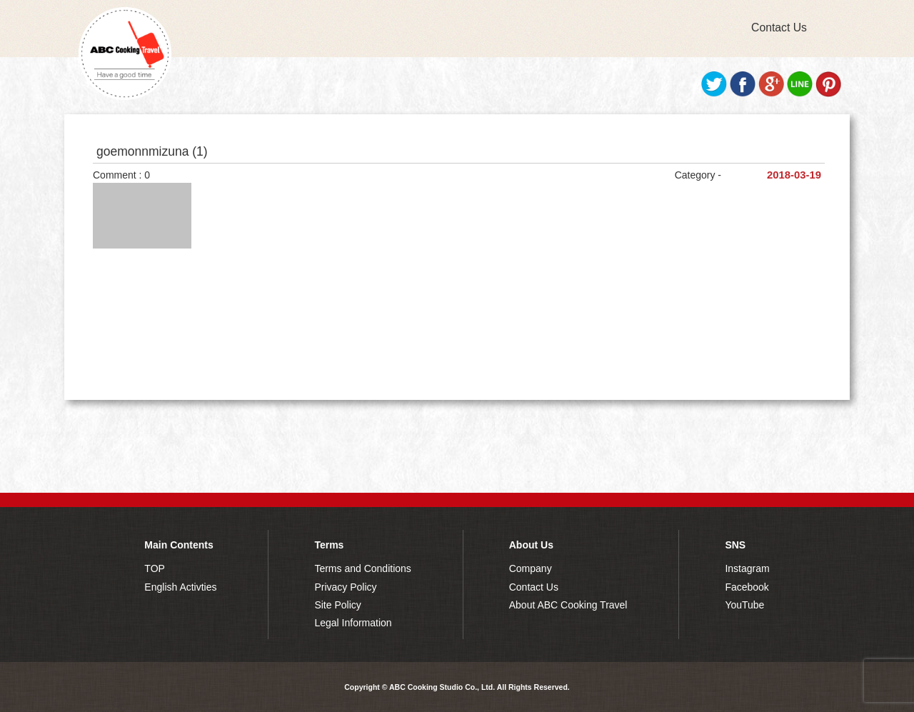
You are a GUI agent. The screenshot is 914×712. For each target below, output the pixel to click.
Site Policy (337, 605)
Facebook (746, 587)
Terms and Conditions (362, 568)
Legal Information (352, 622)
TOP (154, 568)
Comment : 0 (121, 175)
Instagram (747, 568)
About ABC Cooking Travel (568, 605)
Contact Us (779, 27)
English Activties (180, 587)
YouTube (744, 605)
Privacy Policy (345, 587)
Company (530, 568)
